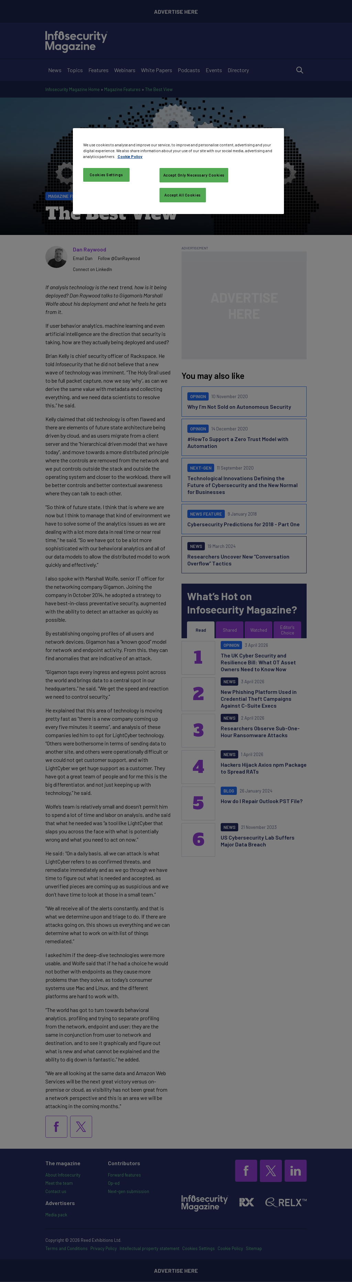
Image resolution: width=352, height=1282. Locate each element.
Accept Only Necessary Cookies (194, 175)
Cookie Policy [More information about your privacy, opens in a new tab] (130, 156)
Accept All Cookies (182, 195)
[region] (178, 171)
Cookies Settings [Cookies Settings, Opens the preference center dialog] (106, 174)
